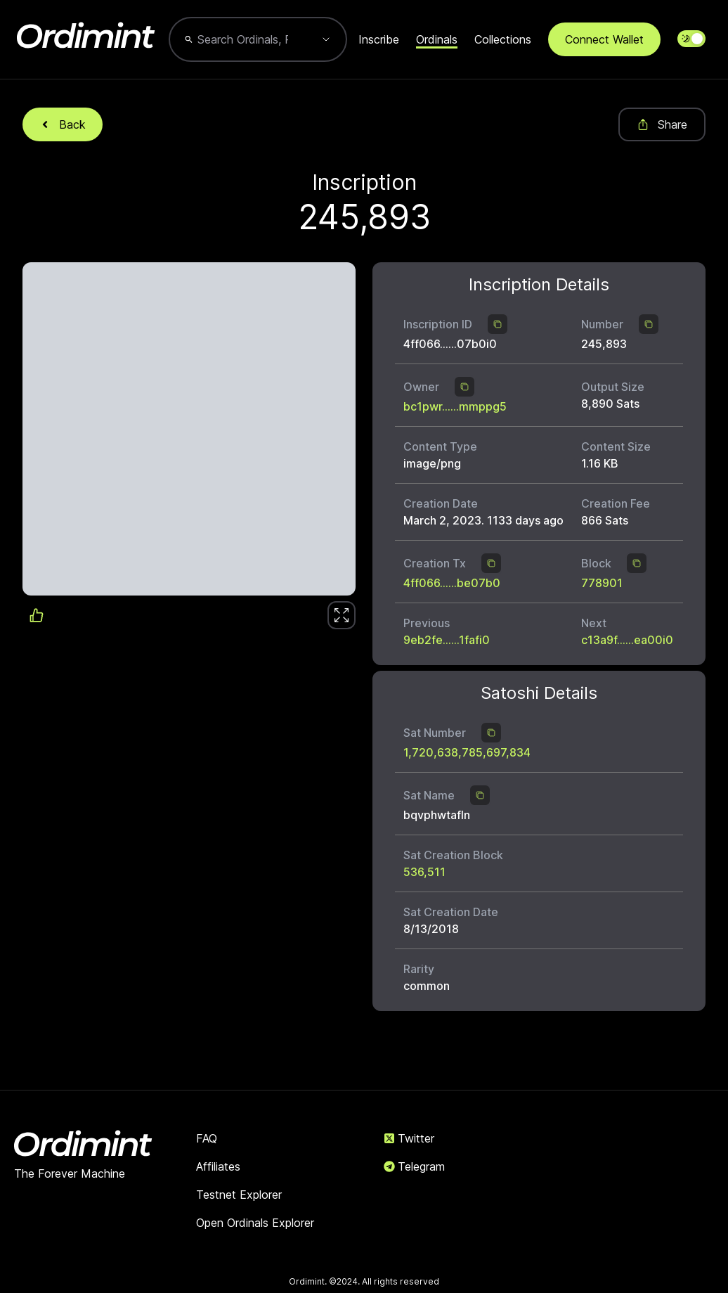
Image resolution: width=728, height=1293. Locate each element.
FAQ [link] (206, 1138)
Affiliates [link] (218, 1166)
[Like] (341, 615)
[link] (341, 615)
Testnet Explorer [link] (239, 1195)
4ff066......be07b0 (451, 583)
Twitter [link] (409, 1138)
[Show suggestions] (326, 39)
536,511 (424, 872)
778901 (602, 583)
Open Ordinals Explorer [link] (255, 1223)
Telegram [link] (414, 1166)
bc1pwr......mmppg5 (455, 406)
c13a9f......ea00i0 (627, 640)
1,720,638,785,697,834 (467, 752)
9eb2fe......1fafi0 (446, 640)
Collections (502, 39)
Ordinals (436, 39)
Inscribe (378, 39)
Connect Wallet (604, 39)
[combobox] (242, 39)
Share (662, 124)
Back (62, 124)
